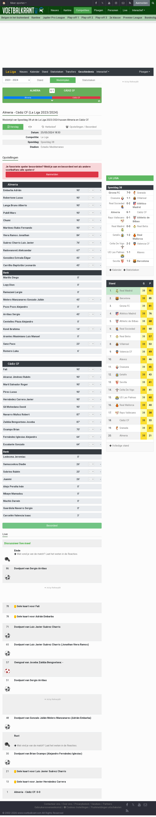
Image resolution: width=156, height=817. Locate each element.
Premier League (132, 17)
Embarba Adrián (12, 190)
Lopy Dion (8, 284)
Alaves (138, 252)
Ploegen (98, 10)
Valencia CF (141, 243)
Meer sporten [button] (17, 3)
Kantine (67, 10)
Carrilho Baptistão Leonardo (19, 265)
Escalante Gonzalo (14, 444)
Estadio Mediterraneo (52, 147)
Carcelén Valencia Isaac (17, 515)
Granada (139, 192)
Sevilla (118, 261)
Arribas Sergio (11, 314)
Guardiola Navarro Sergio (18, 508)
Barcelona (141, 261)
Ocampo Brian (11, 429)
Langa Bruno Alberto (15, 205)
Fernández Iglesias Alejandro (20, 436)
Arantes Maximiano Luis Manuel (21, 336)
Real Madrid (123, 290)
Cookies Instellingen (76, 807)
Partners (107, 804)
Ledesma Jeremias (14, 456)
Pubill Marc (9, 212)
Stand (45, 71)
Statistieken (56, 71)
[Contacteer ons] (145, 805)
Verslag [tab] (12, 126)
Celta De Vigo (124, 389)
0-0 (128, 226)
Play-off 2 (87, 17)
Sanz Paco (9, 343)
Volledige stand (120, 445)
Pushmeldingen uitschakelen (106, 807)
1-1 (128, 198)
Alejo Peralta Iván (13, 486)
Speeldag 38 (47, 142)
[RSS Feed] (127, 811)
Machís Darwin (11, 501)
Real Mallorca (124, 405)
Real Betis (140, 226)
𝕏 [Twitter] (133, 805)
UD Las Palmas (125, 397)
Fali (5, 369)
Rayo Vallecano (125, 412)
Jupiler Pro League (54, 17)
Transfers (71, 71)
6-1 (52, 90)
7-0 (128, 192)
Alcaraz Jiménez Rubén (16, 377)
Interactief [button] (101, 71)
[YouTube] (139, 805)
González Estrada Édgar (17, 257)
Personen (113, 10)
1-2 (128, 235)
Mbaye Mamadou (13, 493)
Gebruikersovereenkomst (48, 807)
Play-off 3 (101, 17)
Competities (82, 10)
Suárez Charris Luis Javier (18, 242)
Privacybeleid (81, 804)
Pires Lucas (10, 392)
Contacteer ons (52, 804)
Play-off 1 (73, 17)
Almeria (37, 90)
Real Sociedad (125, 328)
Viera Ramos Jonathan (16, 235)
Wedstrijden (62, 80)
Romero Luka (11, 351)
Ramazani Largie (12, 292)
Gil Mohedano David (14, 406)
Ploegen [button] (143, 71)
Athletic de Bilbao (126, 321)
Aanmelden (142, 3)
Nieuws (55, 10)
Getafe (118, 235)
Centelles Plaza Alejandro (18, 321)
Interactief (137, 10)
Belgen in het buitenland (15, 17)
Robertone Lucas (13, 197)
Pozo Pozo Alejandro (15, 306)
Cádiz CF (67, 90)
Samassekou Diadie (14, 464)
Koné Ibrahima (11, 329)
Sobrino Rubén (11, 471)
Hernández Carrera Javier (18, 399)
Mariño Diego (11, 277)
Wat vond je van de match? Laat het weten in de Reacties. (47, 553)
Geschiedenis (86, 71)
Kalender (34, 71)
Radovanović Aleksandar (17, 250)
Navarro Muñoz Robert (16, 414)
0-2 (128, 203)
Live (125, 10)
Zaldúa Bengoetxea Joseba (19, 422)
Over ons (67, 804)
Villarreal (139, 198)
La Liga (44, 137)
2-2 (128, 243)
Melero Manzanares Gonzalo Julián (23, 299)
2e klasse (115, 17)
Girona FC (116, 192)
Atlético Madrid (125, 313)
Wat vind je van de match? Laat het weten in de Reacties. (47, 745)
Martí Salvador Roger (15, 384)
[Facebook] (127, 805)
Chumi (6, 220)
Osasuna (117, 198)
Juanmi (7, 479)
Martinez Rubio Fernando (17, 227)
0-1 (128, 217)
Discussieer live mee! (17, 543)
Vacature (96, 804)
